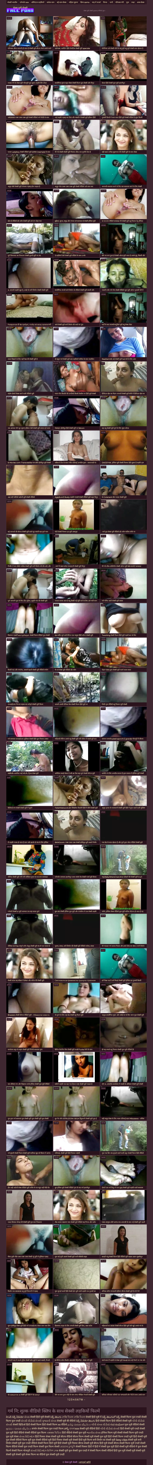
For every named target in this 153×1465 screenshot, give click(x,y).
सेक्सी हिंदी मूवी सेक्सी (40, 1417)
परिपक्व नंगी (119, 2)
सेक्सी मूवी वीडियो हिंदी (90, 1428)
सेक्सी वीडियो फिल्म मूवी (21, 1439)
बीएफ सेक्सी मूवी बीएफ (88, 1443)
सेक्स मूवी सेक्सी (20, 7)
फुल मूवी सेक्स (12, 1436)
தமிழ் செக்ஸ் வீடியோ (79, 1424)
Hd (132, 2)
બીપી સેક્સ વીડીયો (100, 1424)
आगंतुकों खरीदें (84, 1462)
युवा (127, 2)
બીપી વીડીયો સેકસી (110, 1428)
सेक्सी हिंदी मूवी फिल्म (82, 1439)
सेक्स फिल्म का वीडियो (36, 1454)
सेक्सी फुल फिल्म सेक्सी (49, 1446)
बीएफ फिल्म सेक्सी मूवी (83, 1436)
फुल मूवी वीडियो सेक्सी (135, 1424)
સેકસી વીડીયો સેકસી (31, 1420)
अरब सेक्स (140, 2)
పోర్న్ (66, 1428)
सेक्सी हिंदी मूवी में (94, 1417)
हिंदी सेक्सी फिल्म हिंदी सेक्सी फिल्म (42, 1424)
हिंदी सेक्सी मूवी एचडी (130, 1428)
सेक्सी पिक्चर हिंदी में (85, 1446)
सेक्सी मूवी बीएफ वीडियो (61, 1436)
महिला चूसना (73, 2)
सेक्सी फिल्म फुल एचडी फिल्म (51, 1428)
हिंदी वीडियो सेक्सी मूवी (121, 1420)
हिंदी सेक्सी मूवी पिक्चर (68, 1443)
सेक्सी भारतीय (12, 2)
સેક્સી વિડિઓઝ (39, 1450)
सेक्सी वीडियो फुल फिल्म (36, 1432)
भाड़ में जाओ (96, 2)
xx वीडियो (63, 1424)
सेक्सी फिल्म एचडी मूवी (122, 1436)
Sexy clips (122, 1439)
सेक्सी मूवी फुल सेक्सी (68, 1450)
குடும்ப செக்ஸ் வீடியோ (19, 1428)
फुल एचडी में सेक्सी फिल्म (89, 1450)
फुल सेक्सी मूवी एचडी (55, 1454)
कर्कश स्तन (50, 2)
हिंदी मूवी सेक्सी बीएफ (109, 1443)
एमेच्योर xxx (24, 2)
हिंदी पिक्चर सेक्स (43, 1436)
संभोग (35, 1428)
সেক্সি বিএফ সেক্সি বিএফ (74, 1417)
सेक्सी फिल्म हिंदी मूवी (47, 1443)
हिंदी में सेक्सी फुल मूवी (105, 1446)
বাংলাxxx (74, 1428)
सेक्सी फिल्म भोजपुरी (21, 1450)
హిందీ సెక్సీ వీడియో (15, 1417)
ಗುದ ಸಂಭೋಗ (117, 1424)
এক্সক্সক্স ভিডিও (54, 1432)
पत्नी (111, 2)
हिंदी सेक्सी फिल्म (103, 1420)
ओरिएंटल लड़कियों (37, 2)
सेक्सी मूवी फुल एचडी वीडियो (24, 1443)
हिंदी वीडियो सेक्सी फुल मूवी (74, 1432)
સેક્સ (27, 1417)
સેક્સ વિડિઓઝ (27, 1436)
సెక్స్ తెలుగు (55, 1417)
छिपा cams (84, 2)
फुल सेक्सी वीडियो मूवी (41, 1439)
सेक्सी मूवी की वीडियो (66, 1420)
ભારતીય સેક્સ (94, 1432)
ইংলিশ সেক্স (53, 1450)
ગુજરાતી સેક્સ (49, 1420)
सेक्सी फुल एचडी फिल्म (28, 1446)
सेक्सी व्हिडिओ (19, 1424)
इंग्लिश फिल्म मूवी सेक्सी (112, 1432)
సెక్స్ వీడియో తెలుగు (85, 1420)
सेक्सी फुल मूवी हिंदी (103, 1436)
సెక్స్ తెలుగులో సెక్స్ (111, 1417)
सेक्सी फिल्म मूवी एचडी (133, 1432)
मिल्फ (105, 2)
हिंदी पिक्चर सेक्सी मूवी (62, 1439)
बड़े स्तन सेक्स (61, 2)
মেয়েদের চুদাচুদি (68, 1446)
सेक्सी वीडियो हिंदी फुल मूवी (113, 1450)
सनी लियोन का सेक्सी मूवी (104, 1439)
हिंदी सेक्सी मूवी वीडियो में (126, 1446)
